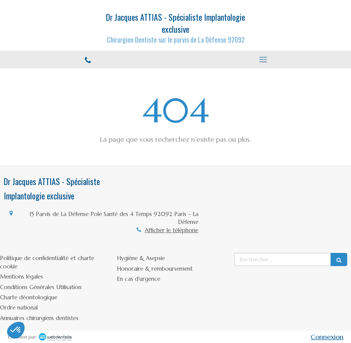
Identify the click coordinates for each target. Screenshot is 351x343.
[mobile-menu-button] (263, 59)
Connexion (327, 336)
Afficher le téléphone (171, 230)
